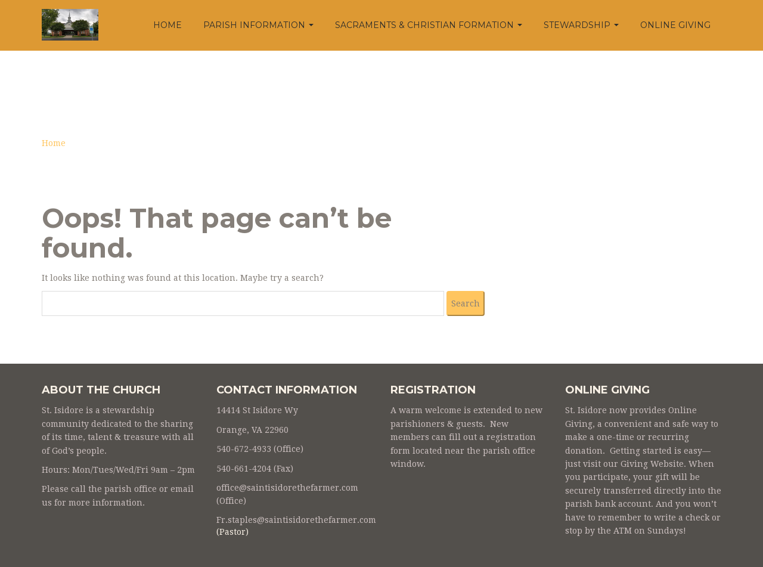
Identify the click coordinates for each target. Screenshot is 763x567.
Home (167, 25)
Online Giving (675, 25)
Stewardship (581, 25)
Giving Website (652, 464)
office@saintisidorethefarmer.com (287, 487)
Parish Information (258, 25)
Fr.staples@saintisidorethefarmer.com (296, 520)
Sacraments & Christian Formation (428, 25)
